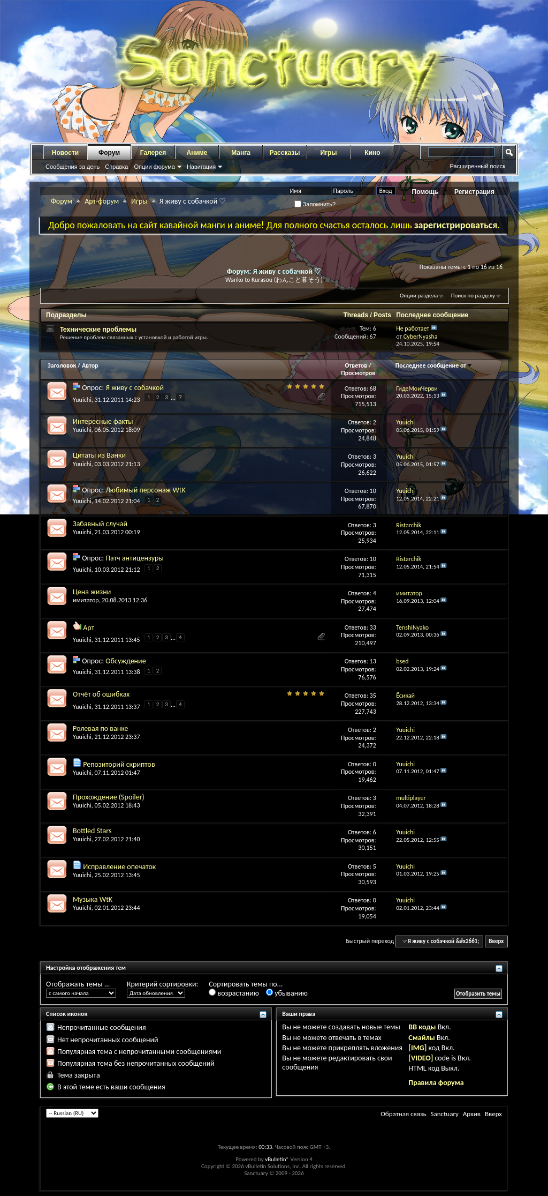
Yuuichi (82, 399)
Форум (109, 152)
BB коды (422, 1026)
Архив (472, 1114)
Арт (88, 627)
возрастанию (233, 993)
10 (373, 491)
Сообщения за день (72, 166)
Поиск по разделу (473, 295)
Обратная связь (403, 1114)
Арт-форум (102, 201)
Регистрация (474, 192)
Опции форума (154, 166)
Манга (240, 152)
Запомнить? (315, 204)
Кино (372, 152)
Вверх (496, 941)
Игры (328, 152)
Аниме (197, 152)
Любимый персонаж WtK (145, 490)
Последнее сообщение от (434, 365)
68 (373, 388)
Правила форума (435, 1082)
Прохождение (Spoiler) (108, 797)
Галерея (153, 152)
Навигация (201, 166)
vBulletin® (277, 1159)
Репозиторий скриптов (119, 764)
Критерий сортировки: (162, 984)
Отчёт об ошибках (101, 694)
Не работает (412, 328)
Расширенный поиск (477, 166)
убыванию (287, 993)
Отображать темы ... (78, 984)
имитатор (86, 600)
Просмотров (358, 373)
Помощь (425, 192)
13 (373, 661)
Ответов (356, 365)
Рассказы (285, 152)
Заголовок (62, 365)
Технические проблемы (98, 329)
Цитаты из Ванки (99, 455)
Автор (90, 365)
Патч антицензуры (134, 558)
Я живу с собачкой (134, 387)
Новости (65, 152)
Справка (116, 166)
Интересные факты (103, 421)
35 (373, 695)
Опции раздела (419, 295)
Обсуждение (125, 661)
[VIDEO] (420, 1058)
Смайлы (421, 1037)
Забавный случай (100, 523)
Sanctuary (444, 1114)
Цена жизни (92, 591)
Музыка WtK (92, 899)
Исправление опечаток (119, 866)
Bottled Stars (92, 830)
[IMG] (417, 1047)
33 (373, 627)
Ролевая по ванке (100, 728)
